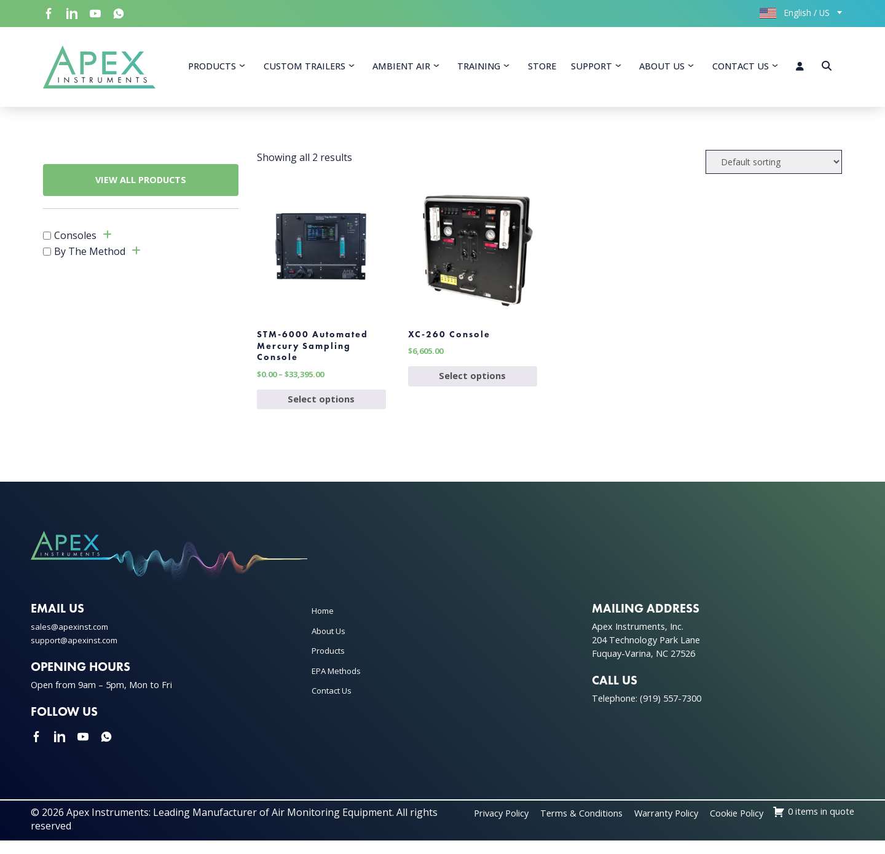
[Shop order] (774, 166)
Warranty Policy (745, 826)
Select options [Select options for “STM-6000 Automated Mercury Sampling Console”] (321, 412)
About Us (662, 68)
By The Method (89, 255)
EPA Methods (339, 684)
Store (542, 68)
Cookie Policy (823, 826)
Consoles (75, 239)
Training (478, 68)
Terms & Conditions (652, 826)
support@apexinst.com (79, 653)
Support (591, 68)
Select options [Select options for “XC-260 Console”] (472, 386)
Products (212, 68)
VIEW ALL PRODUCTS (141, 183)
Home (324, 624)
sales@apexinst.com (72, 640)
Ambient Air (401, 68)
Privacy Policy (563, 826)
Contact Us (740, 68)
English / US (795, 12)
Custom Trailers (304, 68)
